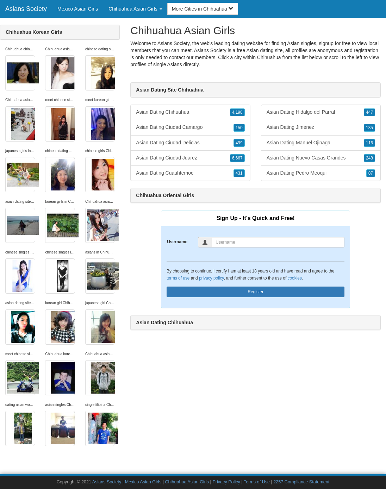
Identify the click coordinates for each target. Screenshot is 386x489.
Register (255, 291)
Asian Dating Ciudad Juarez (190, 158)
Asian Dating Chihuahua (190, 112)
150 (239, 127)
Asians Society (26, 8)
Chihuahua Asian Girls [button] (135, 9)
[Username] (278, 242)
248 (369, 158)
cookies (295, 278)
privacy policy (211, 278)
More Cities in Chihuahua (203, 9)
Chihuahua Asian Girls (187, 481)
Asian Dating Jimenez (321, 127)
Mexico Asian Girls (77, 9)
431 (239, 173)
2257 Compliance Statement (301, 481)
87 (370, 173)
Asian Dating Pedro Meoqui (321, 173)
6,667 (237, 158)
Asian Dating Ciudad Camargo (190, 127)
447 (369, 112)
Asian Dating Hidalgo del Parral (321, 112)
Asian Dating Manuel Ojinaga (321, 143)
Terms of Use (257, 481)
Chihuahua (269, 57)
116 (369, 142)
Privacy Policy (226, 481)
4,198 (237, 112)
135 (369, 127)
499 (239, 142)
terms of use (178, 278)
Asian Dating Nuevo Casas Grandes (321, 158)
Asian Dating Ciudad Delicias (190, 143)
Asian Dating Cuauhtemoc (190, 173)
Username (177, 241)
